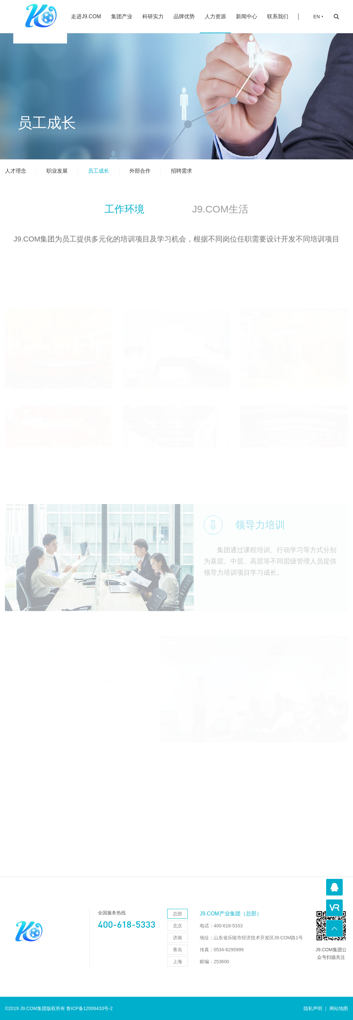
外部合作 (140, 171)
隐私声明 (313, 1008)
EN (317, 12)
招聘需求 (181, 171)
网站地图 (338, 1008)
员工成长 (98, 171)
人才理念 (15, 171)
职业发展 (57, 171)
